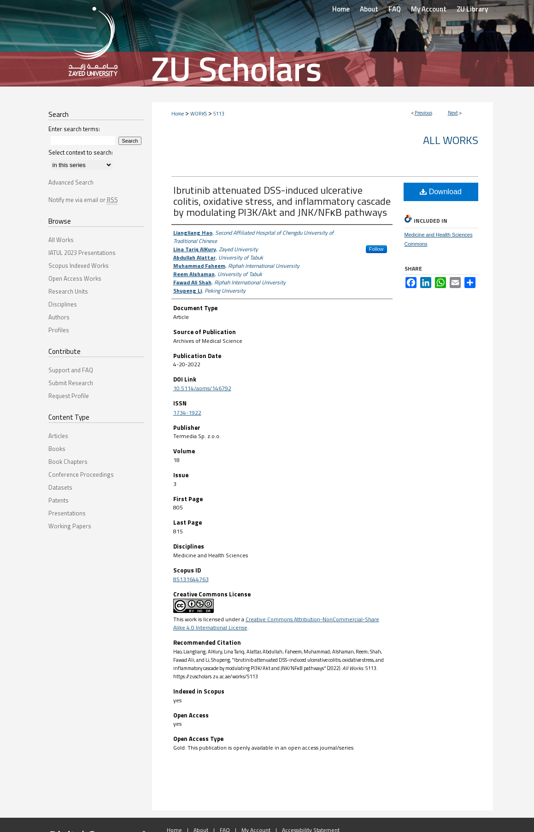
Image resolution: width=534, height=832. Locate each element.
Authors (59, 317)
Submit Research (70, 382)
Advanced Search (71, 182)
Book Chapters (68, 461)
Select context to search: (80, 152)
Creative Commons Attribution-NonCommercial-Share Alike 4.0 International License (276, 623)
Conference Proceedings (81, 474)
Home (177, 113)
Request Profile (68, 395)
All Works (450, 140)
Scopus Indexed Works (78, 265)
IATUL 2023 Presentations (82, 252)
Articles (58, 435)
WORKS (198, 113)
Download (441, 192)
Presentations (67, 513)
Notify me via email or (83, 199)
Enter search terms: (74, 128)
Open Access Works (74, 278)
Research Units (68, 291)
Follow (376, 249)
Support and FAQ (70, 370)
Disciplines (62, 304)
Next (453, 112)
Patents (58, 500)
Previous (423, 112)
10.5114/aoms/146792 (202, 388)
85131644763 (191, 579)
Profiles (58, 330)
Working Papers (69, 526)
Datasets (60, 487)
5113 (218, 113)
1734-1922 (187, 412)
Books (56, 448)
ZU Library (472, 9)
